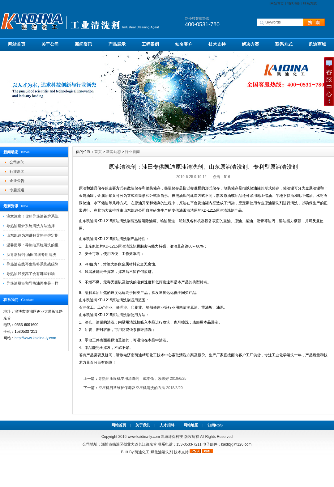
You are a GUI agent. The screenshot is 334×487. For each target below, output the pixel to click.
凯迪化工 (142, 452)
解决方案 (250, 44)
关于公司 (50, 44)
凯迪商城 (317, 44)
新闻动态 (113, 152)
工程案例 (150, 44)
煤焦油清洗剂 (162, 452)
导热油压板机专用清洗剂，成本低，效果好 (133, 378)
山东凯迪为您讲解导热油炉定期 (32, 235)
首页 (98, 152)
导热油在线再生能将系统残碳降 (32, 264)
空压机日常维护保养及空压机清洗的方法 (131, 388)
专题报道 (17, 190)
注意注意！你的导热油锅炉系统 (32, 216)
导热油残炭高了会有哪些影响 (30, 274)
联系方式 (310, 3)
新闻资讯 (83, 44)
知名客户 (183, 44)
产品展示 (117, 44)
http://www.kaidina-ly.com (35, 338)
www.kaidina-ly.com (143, 436)
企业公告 (17, 181)
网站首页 (277, 3)
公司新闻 (17, 162)
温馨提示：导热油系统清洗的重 (32, 245)
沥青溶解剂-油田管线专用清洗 (31, 254)
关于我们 (142, 425)
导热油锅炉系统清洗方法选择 (30, 226)
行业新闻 (17, 171)
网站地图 (293, 3)
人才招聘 (167, 425)
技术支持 (217, 44)
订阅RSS (215, 425)
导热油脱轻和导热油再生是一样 (32, 283)
